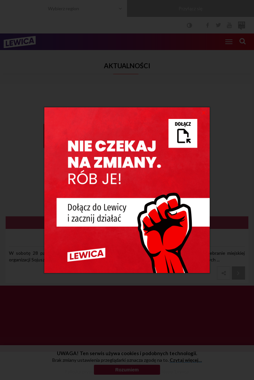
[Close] (204, 112)
